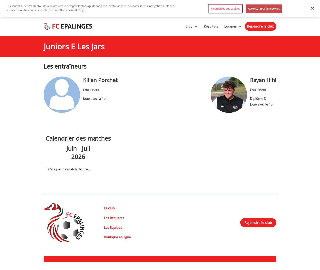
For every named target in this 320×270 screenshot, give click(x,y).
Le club (109, 208)
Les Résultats (114, 218)
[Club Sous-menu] (196, 26)
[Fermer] (312, 8)
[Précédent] (52, 152)
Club (189, 26)
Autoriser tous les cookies (264, 8)
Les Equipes (113, 227)
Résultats (211, 26)
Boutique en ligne (117, 237)
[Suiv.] (104, 152)
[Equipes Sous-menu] (240, 26)
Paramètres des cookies (225, 8)
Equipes (230, 26)
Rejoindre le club (260, 26)
